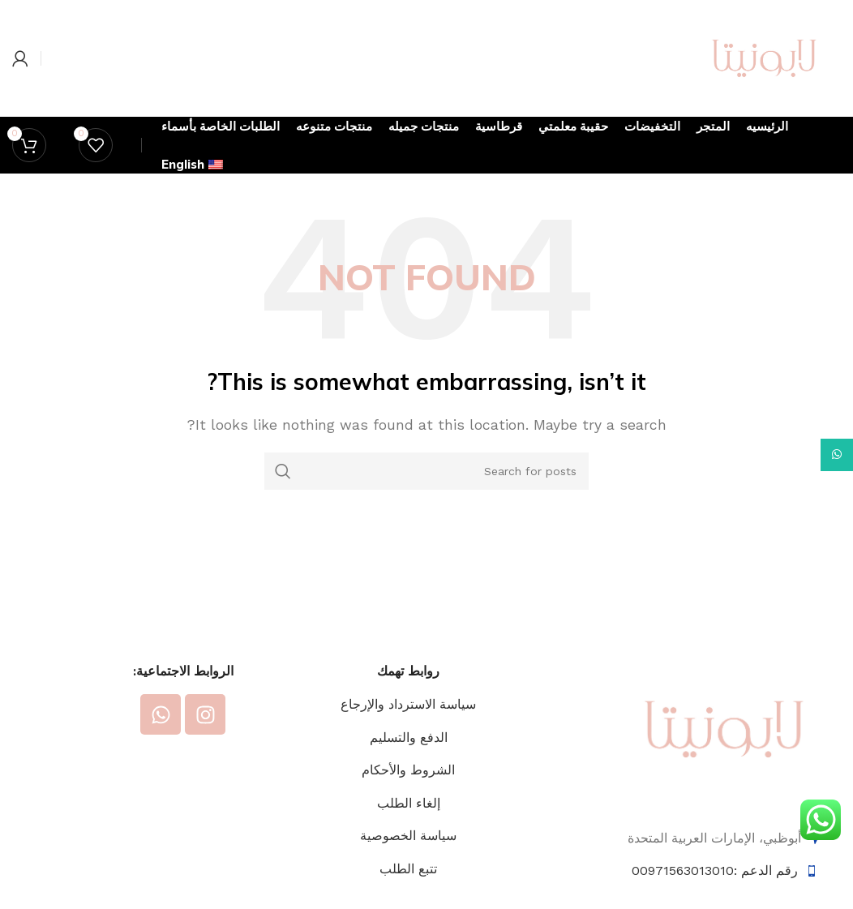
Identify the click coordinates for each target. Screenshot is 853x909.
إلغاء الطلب (408, 803)
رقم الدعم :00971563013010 (715, 870)
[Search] (426, 471)
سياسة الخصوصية (408, 835)
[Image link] (724, 727)
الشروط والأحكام (408, 770)
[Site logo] (764, 57)
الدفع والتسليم (409, 737)
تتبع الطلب (408, 869)
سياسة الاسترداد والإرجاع (408, 704)
